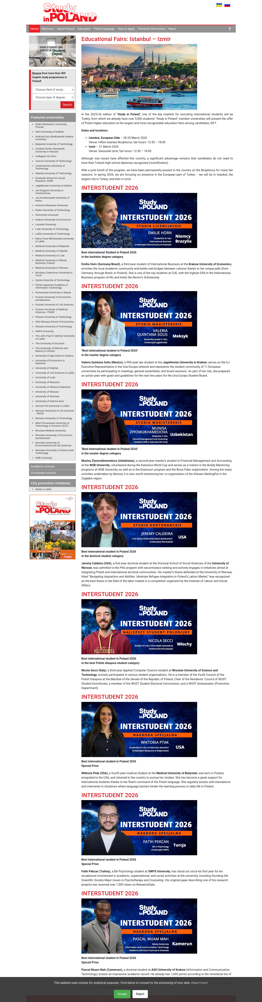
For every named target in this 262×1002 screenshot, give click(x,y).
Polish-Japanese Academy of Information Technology (51, 286)
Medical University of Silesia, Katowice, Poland (51, 261)
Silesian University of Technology (53, 326)
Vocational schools (43, 473)
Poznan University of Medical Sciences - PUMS (51, 311)
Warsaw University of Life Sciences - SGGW (54, 412)
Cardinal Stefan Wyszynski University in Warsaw (50, 150)
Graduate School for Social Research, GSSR (50, 179)
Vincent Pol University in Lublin (52, 405)
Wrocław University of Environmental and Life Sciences (53, 444)
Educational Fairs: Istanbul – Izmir (126, 38)
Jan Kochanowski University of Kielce (52, 199)
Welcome (48, 29)
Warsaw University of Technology (53, 418)
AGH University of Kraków (49, 131)
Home (34, 29)
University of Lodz (45, 377)
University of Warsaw (47, 391)
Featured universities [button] (47, 117)
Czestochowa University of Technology (50, 167)
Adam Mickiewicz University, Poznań (51, 125)
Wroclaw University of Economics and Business (53, 436)
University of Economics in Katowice (50, 362)
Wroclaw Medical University (50, 430)
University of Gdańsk (46, 367)
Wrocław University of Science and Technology (54, 451)
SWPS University (44, 331)
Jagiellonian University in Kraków (53, 185)
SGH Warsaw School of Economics (54, 321)
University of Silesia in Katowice (53, 386)
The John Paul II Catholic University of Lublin (55, 337)
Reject (140, 994)
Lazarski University (45, 224)
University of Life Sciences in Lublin (55, 372)
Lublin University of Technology (52, 233)
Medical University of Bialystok (52, 246)
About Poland (65, 29)
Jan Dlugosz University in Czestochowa (49, 192)
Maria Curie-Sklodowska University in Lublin (54, 240)
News (172, 29)
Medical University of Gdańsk (51, 250)
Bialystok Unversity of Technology (54, 144)
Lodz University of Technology (52, 228)
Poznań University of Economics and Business (53, 298)
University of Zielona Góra (49, 401)
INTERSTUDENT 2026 (109, 187)
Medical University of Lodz (50, 255)
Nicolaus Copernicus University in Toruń (54, 274)
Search (67, 104)
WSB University (43, 457)
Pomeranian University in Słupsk (53, 292)
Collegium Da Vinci (45, 156)
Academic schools (43, 466)
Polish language (104, 29)
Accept (122, 994)
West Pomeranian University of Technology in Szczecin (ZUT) (52, 424)
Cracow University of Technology (53, 160)
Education (84, 29)
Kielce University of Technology (52, 210)
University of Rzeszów (47, 382)
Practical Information (151, 29)
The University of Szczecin (49, 343)
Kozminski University (46, 214)
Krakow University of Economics (53, 219)
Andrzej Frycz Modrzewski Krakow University (54, 138)
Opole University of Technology (52, 280)
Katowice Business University (51, 205)
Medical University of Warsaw (51, 267)
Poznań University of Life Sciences (54, 304)
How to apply (126, 29)
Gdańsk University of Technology (53, 173)
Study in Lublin (43, 489)
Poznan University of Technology (53, 316)
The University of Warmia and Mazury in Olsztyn (51, 349)
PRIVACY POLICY (199, 983)
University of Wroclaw (47, 396)
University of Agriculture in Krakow (54, 355)
